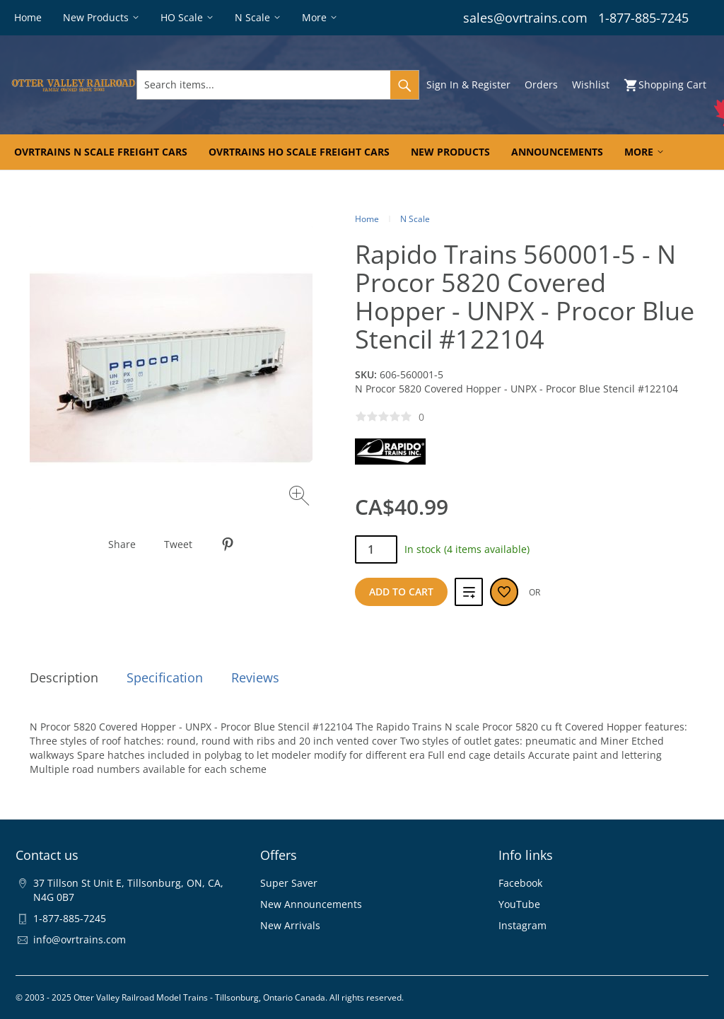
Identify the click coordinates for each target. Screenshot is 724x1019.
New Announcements (311, 904)
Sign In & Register (468, 84)
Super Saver (288, 883)
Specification (165, 677)
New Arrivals (290, 925)
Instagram (522, 925)
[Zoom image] (301, 497)
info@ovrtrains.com (79, 939)
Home (367, 219)
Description (64, 677)
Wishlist (590, 84)
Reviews (255, 677)
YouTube (519, 904)
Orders (541, 84)
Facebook (520, 883)
